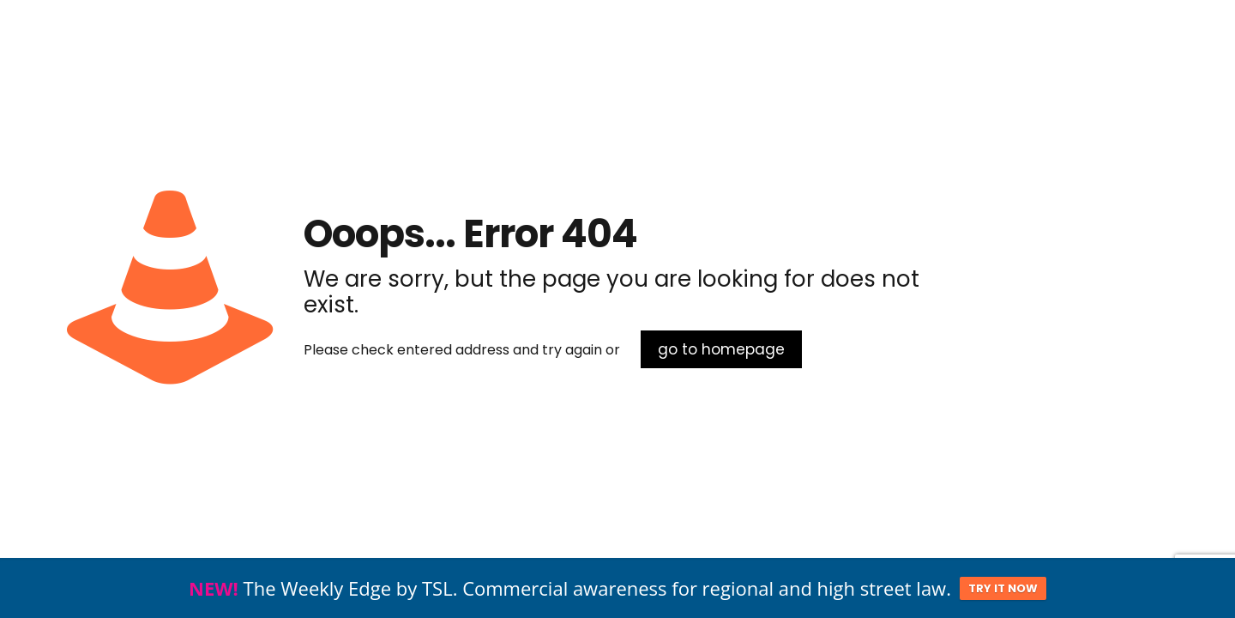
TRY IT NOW (1003, 590)
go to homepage (721, 349)
